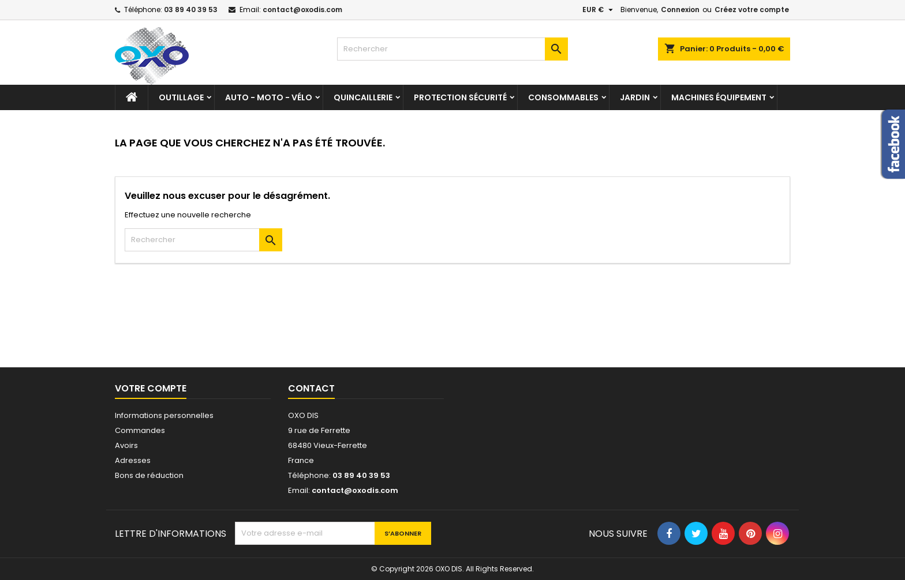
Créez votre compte (752, 9)
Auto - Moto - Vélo (268, 97)
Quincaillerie (363, 97)
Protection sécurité (460, 97)
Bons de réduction (149, 475)
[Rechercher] (452, 49)
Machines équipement (718, 97)
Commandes (140, 430)
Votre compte (150, 388)
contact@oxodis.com (302, 9)
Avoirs (126, 445)
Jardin (635, 97)
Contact (311, 388)
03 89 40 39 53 (191, 9)
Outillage (181, 97)
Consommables (563, 97)
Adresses (133, 460)
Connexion (680, 9)
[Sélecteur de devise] (599, 10)
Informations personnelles (164, 415)
